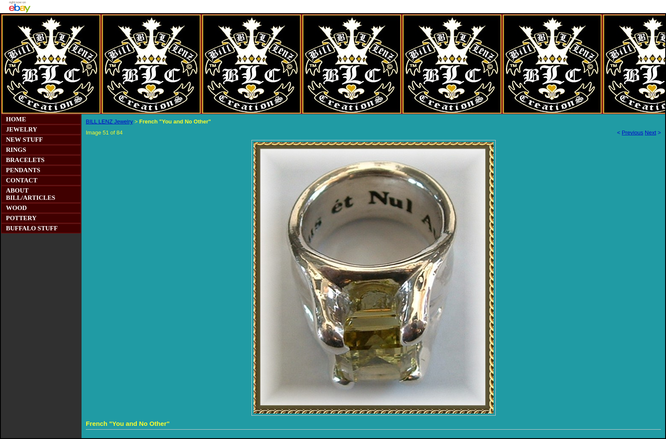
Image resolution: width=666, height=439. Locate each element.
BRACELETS (25, 160)
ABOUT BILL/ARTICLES (30, 194)
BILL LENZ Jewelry (109, 121)
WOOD (16, 207)
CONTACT (21, 180)
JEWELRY (21, 129)
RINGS (16, 149)
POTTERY (21, 218)
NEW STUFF (24, 139)
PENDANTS (23, 170)
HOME (16, 119)
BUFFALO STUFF (32, 228)
